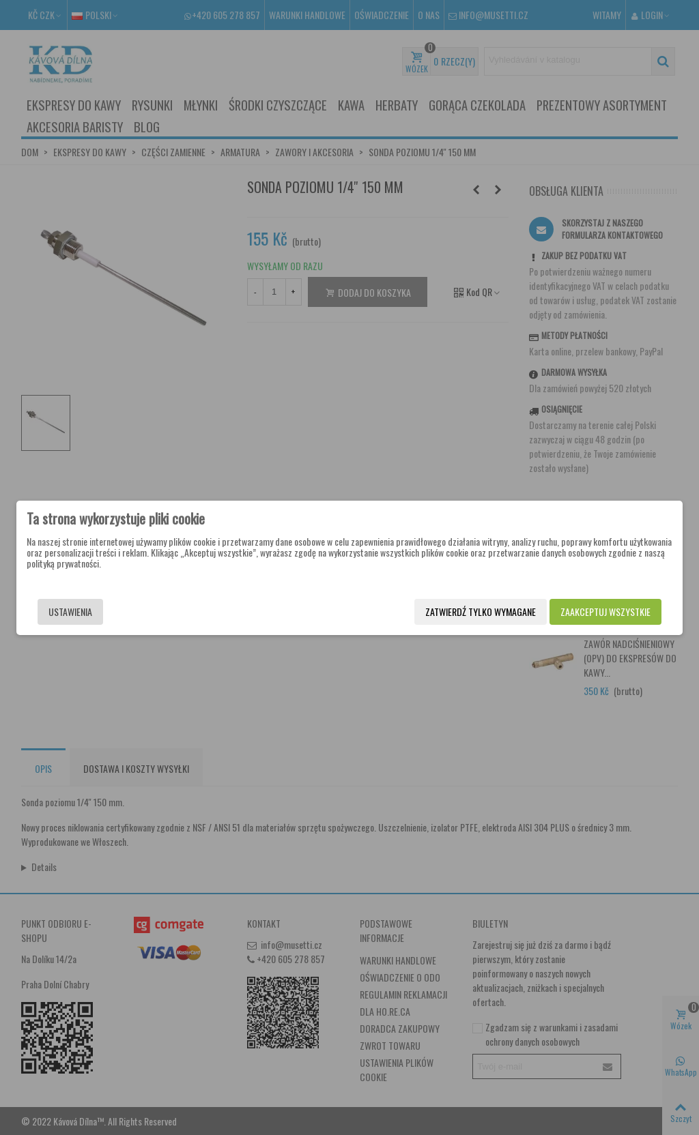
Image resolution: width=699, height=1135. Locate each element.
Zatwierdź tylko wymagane (480, 611)
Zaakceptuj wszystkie (605, 611)
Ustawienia (70, 611)
